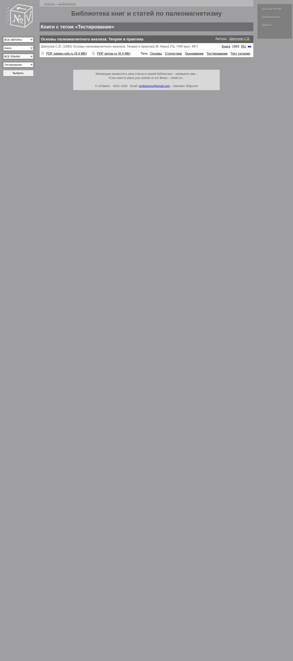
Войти (267, 25)
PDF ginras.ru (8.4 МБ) (113, 53)
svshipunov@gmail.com (154, 86)
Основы (156, 53)
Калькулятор (272, 9)
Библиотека (271, 17)
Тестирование (217, 53)
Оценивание (194, 53)
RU (246, 46)
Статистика (173, 53)
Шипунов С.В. (239, 38)
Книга (226, 46)
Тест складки (240, 53)
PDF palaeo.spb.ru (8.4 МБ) (66, 53)
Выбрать (18, 73)
